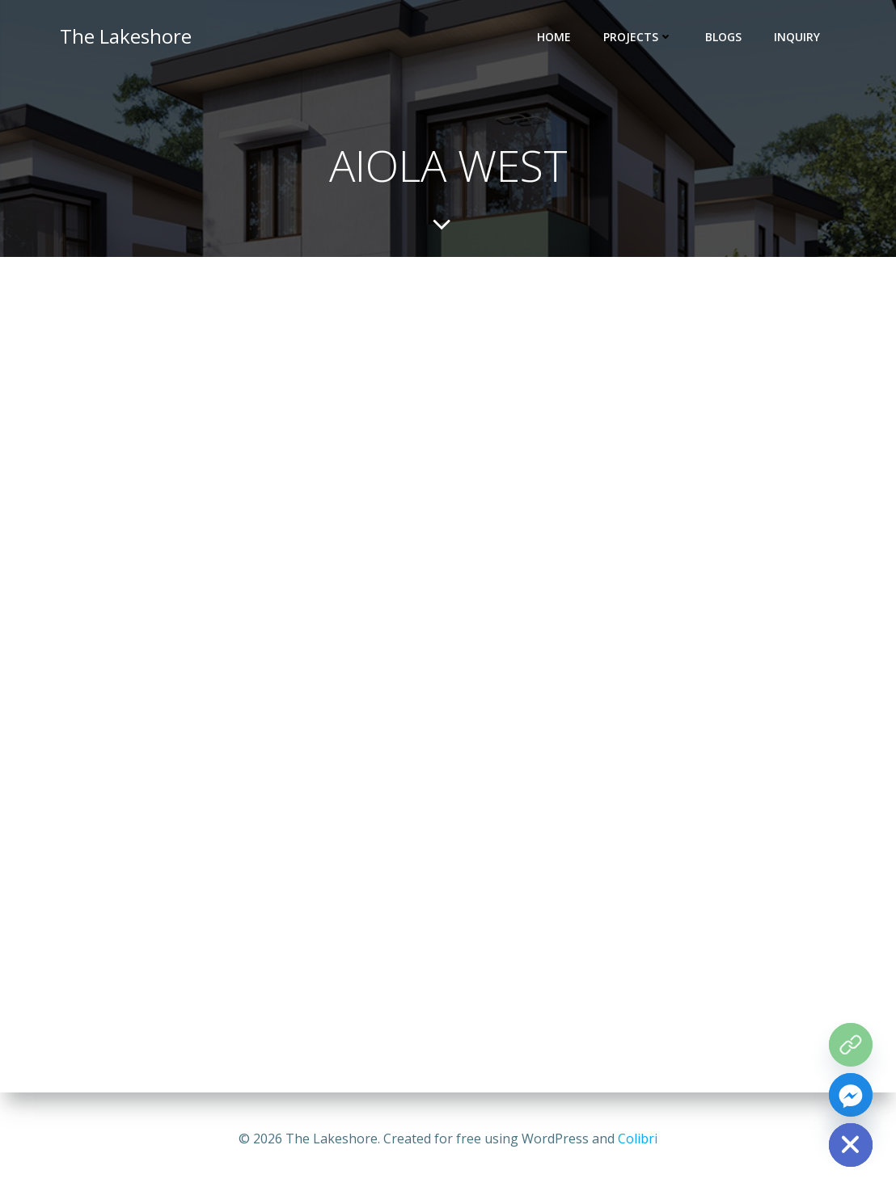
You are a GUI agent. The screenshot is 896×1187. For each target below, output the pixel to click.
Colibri (637, 1138)
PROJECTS (638, 36)
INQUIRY (797, 36)
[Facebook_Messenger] (851, 1095)
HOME (554, 36)
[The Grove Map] (851, 1045)
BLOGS (723, 36)
